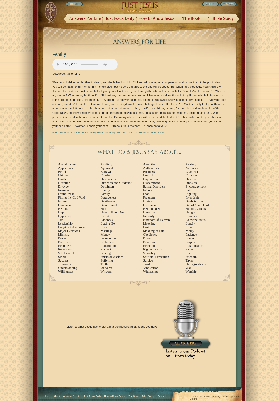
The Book (191, 18)
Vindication (150, 268)
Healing (63, 208)
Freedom (149, 197)
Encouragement (196, 186)
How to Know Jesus (156, 18)
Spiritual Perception (156, 256)
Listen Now (85, 64)
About (57, 396)
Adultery (106, 164)
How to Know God (113, 212)
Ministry (64, 234)
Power (147, 238)
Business (149, 171)
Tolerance (64, 264)
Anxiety (191, 164)
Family (105, 194)
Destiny (191, 179)
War (188, 268)
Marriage (107, 231)
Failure (148, 190)
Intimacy (191, 216)
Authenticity (151, 168)
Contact (161, 396)
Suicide (148, 260)
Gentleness (108, 201)
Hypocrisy (65, 216)
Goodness (64, 205)
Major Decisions (69, 231)
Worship (191, 271)
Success (63, 260)
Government (109, 205)
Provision (149, 242)
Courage (191, 175)
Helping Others (196, 208)
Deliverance (108, 179)
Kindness (107, 219)
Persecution (108, 238)
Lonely (190, 223)
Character (192, 171)
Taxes (189, 260)
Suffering (107, 260)
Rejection (149, 245)
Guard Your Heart (197, 205)
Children (64, 175)
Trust (146, 264)
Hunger (191, 212)
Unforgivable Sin (197, 264)
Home (47, 396)
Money (105, 234)
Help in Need (152, 208)
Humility (149, 212)
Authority (192, 168)
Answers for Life (71, 396)
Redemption (109, 245)
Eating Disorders (154, 186)
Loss (104, 227)
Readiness (64, 245)
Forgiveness (108, 197)
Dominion (107, 186)
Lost (146, 227)
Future (62, 201)
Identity (106, 216)
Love (189, 227)
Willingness (66, 271)
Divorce (63, 186)
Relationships (195, 245)
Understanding (67, 268)
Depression (150, 179)
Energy (105, 190)
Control (148, 175)
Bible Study (223, 18)
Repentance (65, 249)
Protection (107, 242)
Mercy (190, 231)
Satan (189, 249)
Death (62, 179)
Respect (106, 249)
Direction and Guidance (116, 183)
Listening (149, 223)
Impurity (149, 216)
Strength (191, 256)
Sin (188, 253)
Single (62, 256)
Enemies (64, 190)
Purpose (191, 242)
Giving (147, 201)
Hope (61, 212)
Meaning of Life (154, 231)
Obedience (150, 234)
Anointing (150, 164)
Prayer (190, 238)
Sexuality (149, 253)
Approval (107, 168)
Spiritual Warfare (112, 256)
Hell (103, 208)
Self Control (66, 253)
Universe (106, 268)
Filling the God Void (71, 197)
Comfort (106, 175)
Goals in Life (194, 201)
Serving (106, 253)
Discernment (151, 183)
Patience (191, 234)
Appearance (66, 168)
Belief (62, 171)
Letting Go (108, 223)
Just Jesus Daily (120, 18)
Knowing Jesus (196, 219)
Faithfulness (66, 194)
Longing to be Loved (72, 227)
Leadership (65, 223)
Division (191, 183)
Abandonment (67, 164)
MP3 (77, 73)
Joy (60, 219)
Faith (189, 190)
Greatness (149, 205)
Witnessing (150, 271)
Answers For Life (85, 18)
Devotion (64, 183)
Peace (62, 238)
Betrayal (106, 171)
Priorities (64, 242)
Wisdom (106, 271)
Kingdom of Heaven (156, 219)
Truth (104, 264)
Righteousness (152, 249)
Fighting (191, 194)
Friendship (193, 197)
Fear (146, 194)
